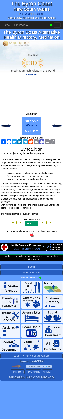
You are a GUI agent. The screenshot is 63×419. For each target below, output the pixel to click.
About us (47, 372)
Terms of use (18, 372)
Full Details (31, 74)
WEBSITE (31, 224)
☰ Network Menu (31, 272)
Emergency (21, 24)
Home (6, 24)
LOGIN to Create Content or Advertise (31, 356)
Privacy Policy (33, 372)
